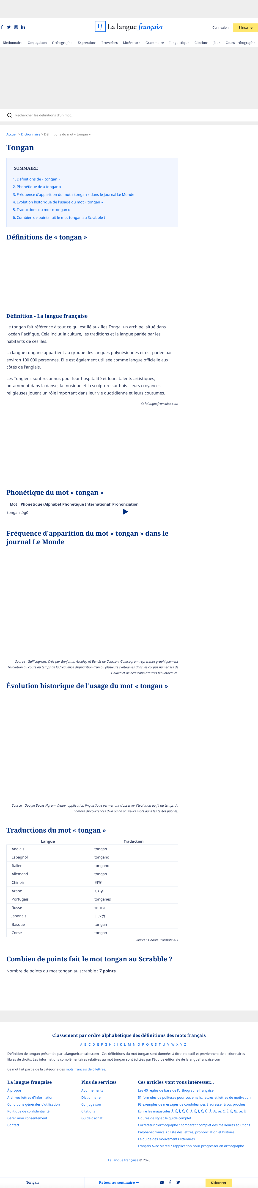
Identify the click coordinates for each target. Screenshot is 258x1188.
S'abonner (220, 1182)
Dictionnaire (12, 24)
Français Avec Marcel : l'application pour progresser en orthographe (195, 1127)
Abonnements (92, 1071)
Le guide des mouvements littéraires (170, 1120)
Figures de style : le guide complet (168, 1099)
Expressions (87, 24)
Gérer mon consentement (23, 1099)
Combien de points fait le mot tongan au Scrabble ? (65, 196)
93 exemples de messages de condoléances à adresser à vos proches (196, 1085)
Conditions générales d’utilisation (29, 1085)
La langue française (123, 1141)
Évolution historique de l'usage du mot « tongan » (64, 183)
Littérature (131, 24)
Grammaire (154, 24)
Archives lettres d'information (26, 1078)
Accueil (16, 119)
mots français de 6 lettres (81, 1050)
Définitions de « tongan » (43, 163)
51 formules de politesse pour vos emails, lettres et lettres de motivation (198, 1078)
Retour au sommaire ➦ (120, 1182)
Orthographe (62, 24)
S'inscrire (246, 9)
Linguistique (179, 24)
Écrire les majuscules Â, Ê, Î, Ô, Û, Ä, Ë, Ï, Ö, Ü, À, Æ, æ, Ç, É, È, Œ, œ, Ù (196, 1092)
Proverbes (110, 24)
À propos (10, 1071)
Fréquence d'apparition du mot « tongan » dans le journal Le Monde (80, 177)
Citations (201, 24)
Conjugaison (37, 24)
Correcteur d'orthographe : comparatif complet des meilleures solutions (198, 1106)
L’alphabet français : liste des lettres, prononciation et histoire (190, 1113)
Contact (9, 1106)
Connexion (220, 9)
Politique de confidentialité (24, 1092)
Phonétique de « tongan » (43, 170)
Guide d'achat (91, 1099)
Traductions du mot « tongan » (47, 189)
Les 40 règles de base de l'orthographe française (180, 1071)
